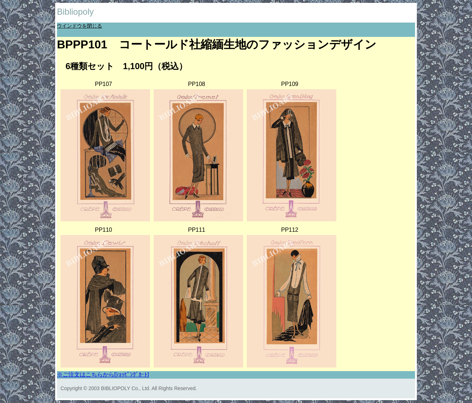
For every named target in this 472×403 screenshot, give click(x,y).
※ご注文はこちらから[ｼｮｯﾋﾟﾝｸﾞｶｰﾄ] (103, 374)
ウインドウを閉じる (79, 26)
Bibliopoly (75, 11)
